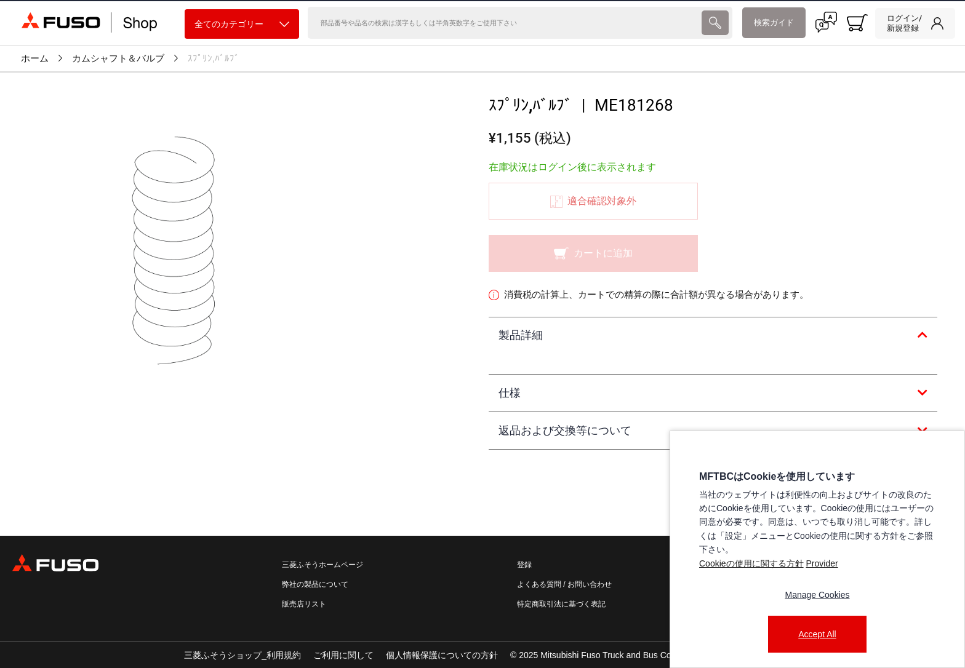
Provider (822, 563)
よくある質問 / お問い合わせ (564, 584)
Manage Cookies (817, 595)
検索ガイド (774, 22)
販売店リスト (304, 604)
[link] (915, 23)
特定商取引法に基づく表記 (561, 604)
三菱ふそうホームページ (322, 564)
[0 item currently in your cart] (857, 22)
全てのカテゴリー (241, 24)
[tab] (713, 335)
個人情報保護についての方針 (442, 655)
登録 (524, 564)
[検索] (503, 22)
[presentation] (715, 22)
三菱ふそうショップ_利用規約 (242, 655)
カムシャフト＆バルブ (118, 58)
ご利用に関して (343, 655)
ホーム (35, 58)
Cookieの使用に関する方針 (751, 563)
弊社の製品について (315, 584)
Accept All (817, 634)
